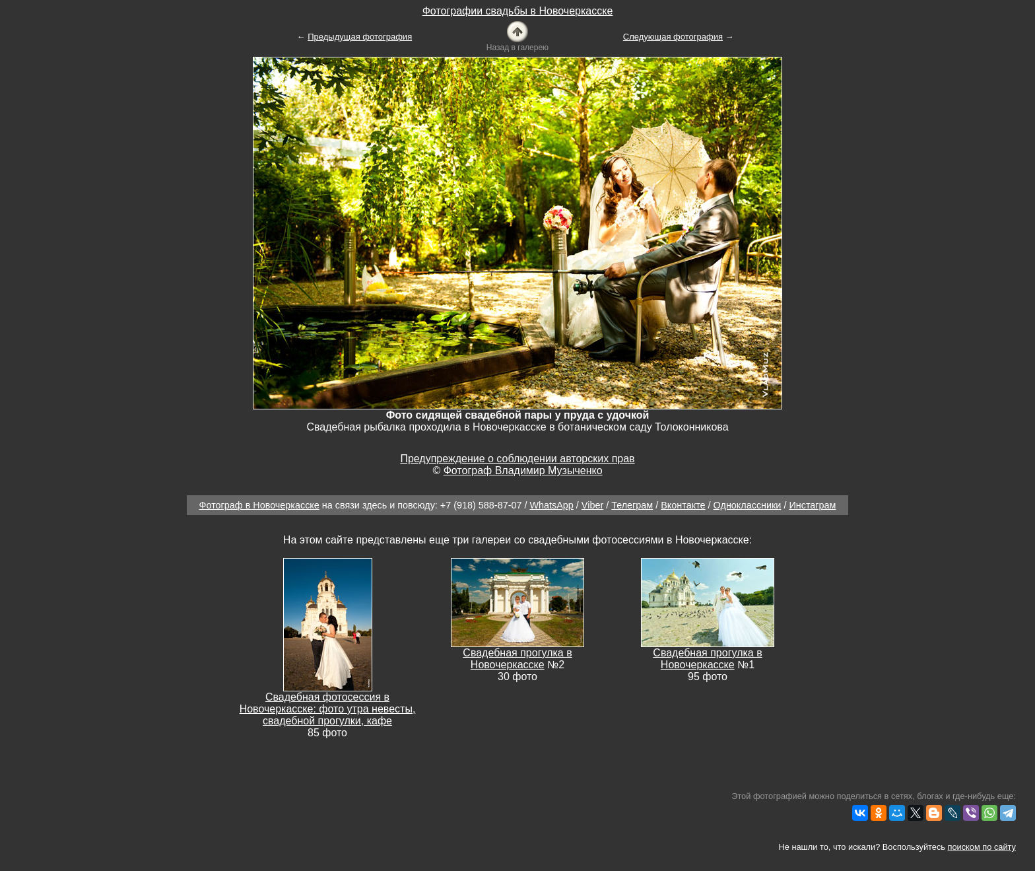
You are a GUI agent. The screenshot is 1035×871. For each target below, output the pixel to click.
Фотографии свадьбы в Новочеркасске (517, 11)
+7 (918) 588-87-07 (481, 505)
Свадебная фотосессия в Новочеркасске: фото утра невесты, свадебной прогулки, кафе (328, 708)
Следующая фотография (673, 37)
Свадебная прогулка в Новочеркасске (517, 658)
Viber (592, 505)
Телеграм (632, 505)
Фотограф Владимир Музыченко (523, 470)
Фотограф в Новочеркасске (259, 505)
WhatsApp (551, 505)
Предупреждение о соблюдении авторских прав (517, 458)
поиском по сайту (982, 847)
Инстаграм (812, 505)
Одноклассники (748, 505)
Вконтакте (683, 505)
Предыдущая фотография (360, 37)
